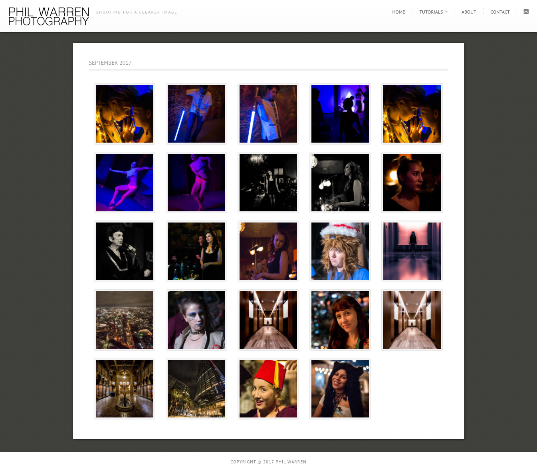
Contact (500, 12)
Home (398, 12)
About (469, 12)
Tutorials (431, 12)
